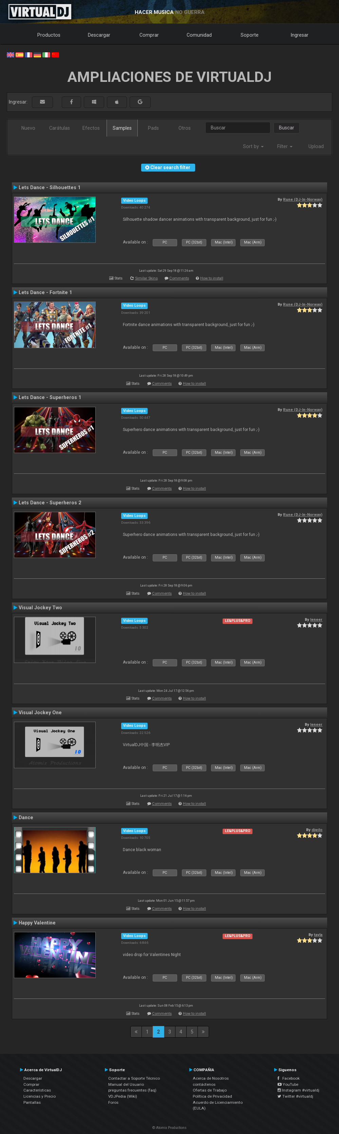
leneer (316, 619)
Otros (184, 128)
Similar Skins (146, 278)
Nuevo (28, 128)
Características (37, 1090)
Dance (26, 817)
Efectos (91, 128)
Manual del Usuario (126, 1084)
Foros (113, 1102)
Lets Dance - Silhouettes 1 (49, 187)
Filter (285, 146)
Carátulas (59, 128)
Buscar (286, 127)
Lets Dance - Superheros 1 (50, 397)
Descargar (99, 35)
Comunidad (199, 35)
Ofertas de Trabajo (210, 1090)
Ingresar (299, 35)
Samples (122, 128)
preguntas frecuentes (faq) (132, 1090)
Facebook (289, 1078)
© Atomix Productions (169, 1128)
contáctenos (204, 1084)
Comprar (149, 35)
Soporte (250, 35)
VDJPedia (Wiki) (122, 1096)
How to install (211, 278)
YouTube (288, 1084)
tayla (318, 934)
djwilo (317, 829)
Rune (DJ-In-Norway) (302, 199)
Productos (48, 35)
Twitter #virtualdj (295, 1096)
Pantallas (32, 1102)
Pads (153, 128)
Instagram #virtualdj (298, 1090)
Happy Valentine (37, 922)
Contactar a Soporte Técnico (134, 1078)
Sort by (253, 146)
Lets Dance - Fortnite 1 (45, 292)
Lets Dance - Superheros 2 (50, 502)
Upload (316, 146)
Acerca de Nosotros (211, 1078)
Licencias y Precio (39, 1096)
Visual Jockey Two (40, 607)
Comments (179, 278)
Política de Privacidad (212, 1096)
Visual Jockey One (40, 712)
